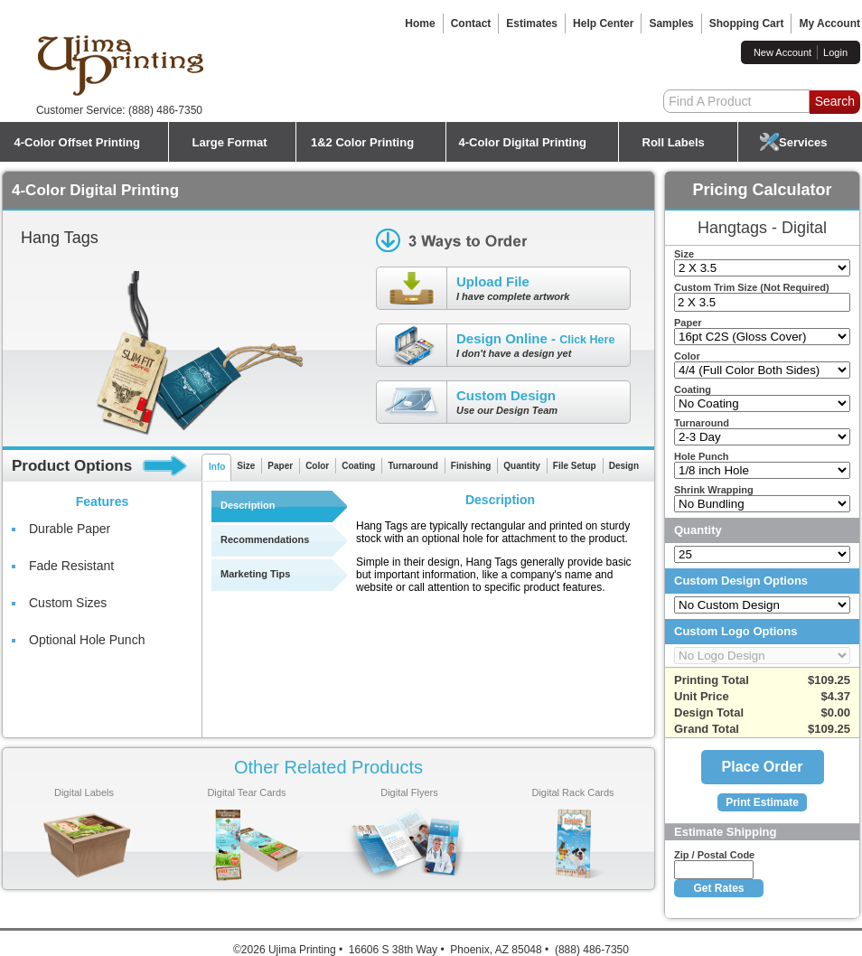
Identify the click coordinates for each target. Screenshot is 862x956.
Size (246, 466)
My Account (829, 23)
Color (317, 466)
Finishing (471, 466)
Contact (471, 23)
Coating (358, 466)
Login (835, 52)
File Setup (574, 466)
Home (420, 23)
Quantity (521, 466)
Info (217, 467)
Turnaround (412, 466)
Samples (671, 23)
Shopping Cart (746, 23)
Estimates (531, 23)
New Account (782, 52)
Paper (280, 466)
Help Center (603, 23)
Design (624, 466)
